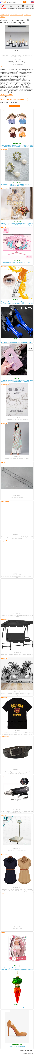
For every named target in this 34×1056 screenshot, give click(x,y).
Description (5, 66)
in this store (4, 106)
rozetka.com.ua (5, 736)
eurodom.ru (4, 971)
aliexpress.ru (4, 110)
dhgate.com (4, 658)
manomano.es (5, 619)
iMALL (32, 1053)
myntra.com (4, 149)
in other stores (14, 106)
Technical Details (6, 94)
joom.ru (3, 932)
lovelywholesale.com (6, 541)
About (22, 1051)
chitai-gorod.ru (5, 384)
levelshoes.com (5, 1011)
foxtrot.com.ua (5, 501)
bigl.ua (3, 462)
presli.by (3, 580)
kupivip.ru (3, 893)
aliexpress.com (5, 188)
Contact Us (29, 1051)
